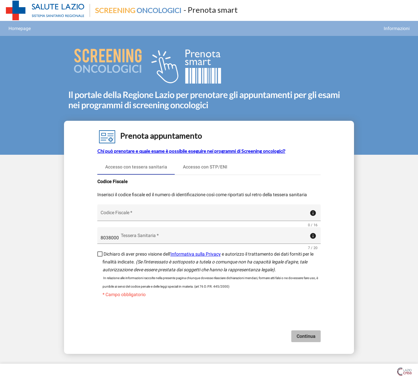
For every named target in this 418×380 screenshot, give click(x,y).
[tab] (136, 167)
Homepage (19, 28)
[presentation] (209, 317)
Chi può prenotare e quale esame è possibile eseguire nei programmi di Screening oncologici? (191, 151)
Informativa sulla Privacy (195, 254)
